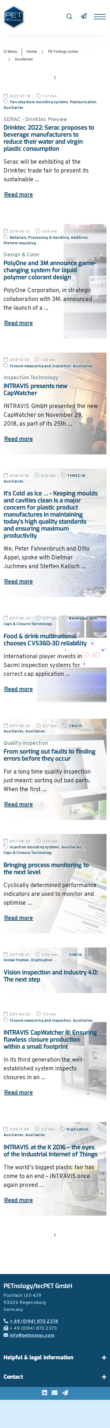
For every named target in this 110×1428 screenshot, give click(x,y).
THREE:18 (76, 476)
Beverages (78, 618)
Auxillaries (35, 731)
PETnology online (63, 52)
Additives (79, 238)
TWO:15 (75, 726)
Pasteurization (83, 102)
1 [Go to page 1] (55, 78)
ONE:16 (75, 955)
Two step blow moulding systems (39, 102)
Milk (93, 618)
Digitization (42, 960)
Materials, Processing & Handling (39, 238)
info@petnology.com (29, 1335)
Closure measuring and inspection (40, 366)
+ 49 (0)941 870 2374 (31, 1321)
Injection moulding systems (34, 847)
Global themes (16, 960)
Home (32, 52)
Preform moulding (20, 243)
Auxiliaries (24, 59)
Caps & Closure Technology (28, 624)
